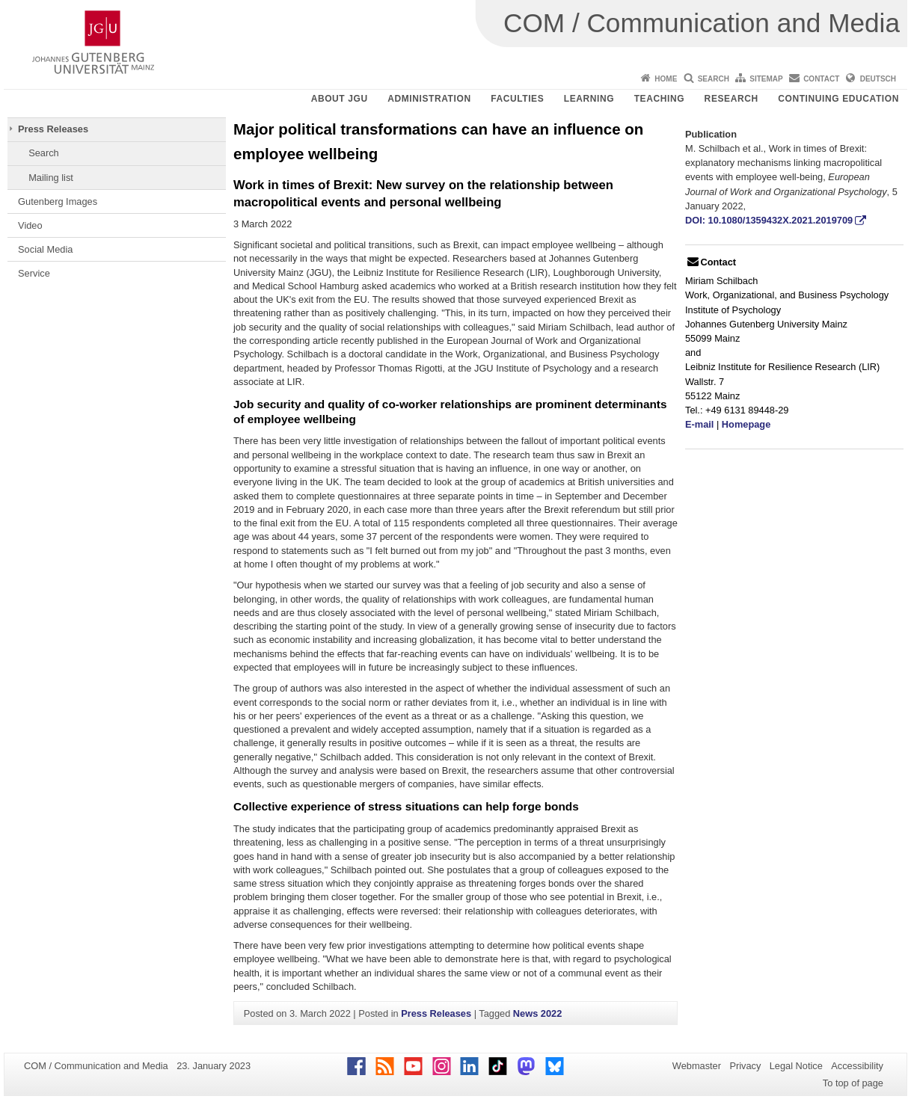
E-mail (699, 424)
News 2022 (537, 1013)
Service (34, 273)
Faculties (517, 98)
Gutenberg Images (57, 201)
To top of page (853, 1083)
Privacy (745, 1065)
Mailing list (50, 177)
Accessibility (857, 1065)
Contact (821, 79)
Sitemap (765, 79)
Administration (429, 98)
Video (30, 225)
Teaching (659, 98)
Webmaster (696, 1065)
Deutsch (878, 79)
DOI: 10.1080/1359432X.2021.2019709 (769, 220)
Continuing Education (838, 98)
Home (665, 79)
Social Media (45, 249)
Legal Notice (796, 1065)
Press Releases (53, 129)
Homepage (746, 424)
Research (731, 98)
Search (713, 79)
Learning (589, 98)
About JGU (339, 98)
